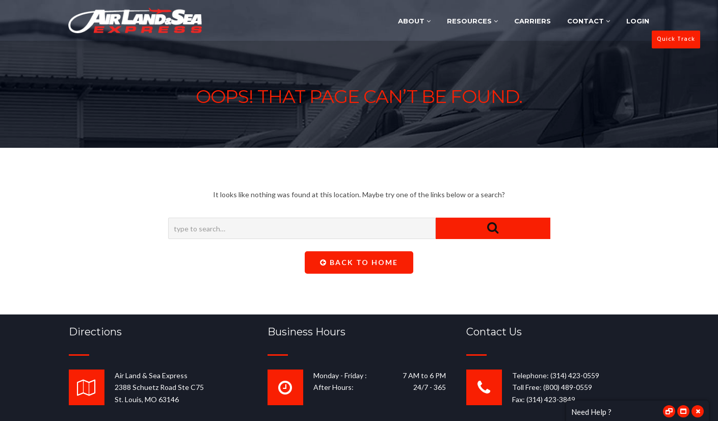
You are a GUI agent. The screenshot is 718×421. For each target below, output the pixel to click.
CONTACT (588, 21)
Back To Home (359, 262)
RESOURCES (472, 21)
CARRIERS (532, 21)
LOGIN (637, 21)
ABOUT (414, 21)
